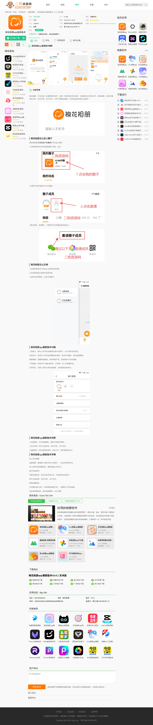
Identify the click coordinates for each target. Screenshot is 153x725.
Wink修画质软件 (49, 641)
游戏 (62, 5)
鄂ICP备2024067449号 (89, 720)
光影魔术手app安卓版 (78, 658)
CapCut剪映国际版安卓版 (107, 626)
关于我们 (58, 712)
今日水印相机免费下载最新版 (107, 658)
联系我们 (82, 712)
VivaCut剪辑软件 (35, 641)
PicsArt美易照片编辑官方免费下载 (49, 658)
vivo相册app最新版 (76, 527)
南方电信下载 (79, 580)
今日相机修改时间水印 (93, 658)
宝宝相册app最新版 (105, 527)
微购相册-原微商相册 (47, 540)
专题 (92, 5)
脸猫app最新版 (63, 625)
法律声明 (94, 712)
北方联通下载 (99, 580)
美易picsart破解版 (63, 658)
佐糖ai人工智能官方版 (107, 642)
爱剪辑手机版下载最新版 (78, 642)
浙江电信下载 (99, 584)
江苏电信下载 (58, 584)
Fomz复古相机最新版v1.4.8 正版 (133, 126)
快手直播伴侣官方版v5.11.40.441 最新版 (133, 105)
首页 (48, 5)
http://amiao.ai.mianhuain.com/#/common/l (103, 23)
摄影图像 (31, 12)
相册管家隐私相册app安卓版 (106, 540)
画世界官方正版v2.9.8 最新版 (133, 100)
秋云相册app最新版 (47, 553)
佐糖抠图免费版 (35, 625)
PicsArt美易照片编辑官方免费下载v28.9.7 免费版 (133, 130)
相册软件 (39, 30)
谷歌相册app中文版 (76, 540)
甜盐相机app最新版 (49, 626)
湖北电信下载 (37, 584)
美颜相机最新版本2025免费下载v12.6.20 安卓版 (133, 113)
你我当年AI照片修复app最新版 (93, 626)
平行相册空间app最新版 (77, 553)
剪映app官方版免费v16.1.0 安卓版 (133, 118)
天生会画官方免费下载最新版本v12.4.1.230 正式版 (133, 122)
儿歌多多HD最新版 (63, 642)
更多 (146, 50)
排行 (106, 5)
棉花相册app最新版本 (47, 527)
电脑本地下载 (37, 580)
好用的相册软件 (67, 507)
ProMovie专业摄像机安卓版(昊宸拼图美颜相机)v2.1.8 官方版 (133, 139)
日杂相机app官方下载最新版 (78, 626)
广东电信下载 (79, 584)
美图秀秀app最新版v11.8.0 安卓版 (133, 109)
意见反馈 (70, 712)
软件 (77, 5)
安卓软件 (22, 12)
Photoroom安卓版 (34, 658)
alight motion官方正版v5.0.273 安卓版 (133, 135)
